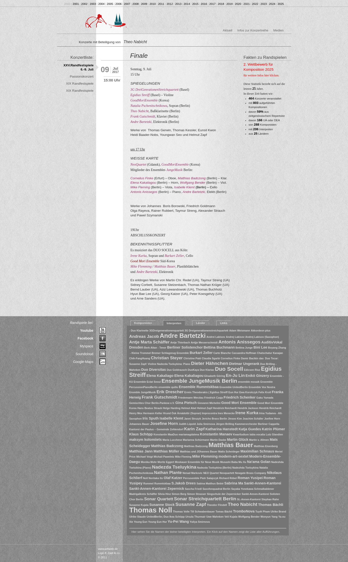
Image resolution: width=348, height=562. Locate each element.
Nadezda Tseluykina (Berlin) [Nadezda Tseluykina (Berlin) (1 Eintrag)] (214, 467)
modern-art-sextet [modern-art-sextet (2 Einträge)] (234, 456)
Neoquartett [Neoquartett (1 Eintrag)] (227, 473)
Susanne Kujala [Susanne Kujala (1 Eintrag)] (139, 504)
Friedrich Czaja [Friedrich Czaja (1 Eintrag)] (213, 397)
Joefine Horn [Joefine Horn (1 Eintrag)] (272, 418)
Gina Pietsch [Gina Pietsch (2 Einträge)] (186, 403)
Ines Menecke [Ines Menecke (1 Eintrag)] (226, 413)
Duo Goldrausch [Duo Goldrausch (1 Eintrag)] (177, 369)
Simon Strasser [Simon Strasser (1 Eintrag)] (196, 493)
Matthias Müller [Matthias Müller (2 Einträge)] (166, 451)
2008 (135, 3)
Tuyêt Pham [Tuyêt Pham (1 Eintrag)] (262, 511)
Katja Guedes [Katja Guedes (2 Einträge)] (250, 429)
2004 (101, 3)
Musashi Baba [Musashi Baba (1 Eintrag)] (229, 462)
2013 (178, 3)
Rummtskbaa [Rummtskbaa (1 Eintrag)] (162, 483)
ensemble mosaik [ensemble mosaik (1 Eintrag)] (249, 381)
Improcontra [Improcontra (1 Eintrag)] (209, 413)
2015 (195, 3)
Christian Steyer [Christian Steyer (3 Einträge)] (167, 358)
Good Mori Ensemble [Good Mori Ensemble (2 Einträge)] (239, 403)
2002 (84, 3)
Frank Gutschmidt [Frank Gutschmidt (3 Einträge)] (159, 397)
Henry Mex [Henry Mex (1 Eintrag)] (135, 413)
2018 (221, 3)
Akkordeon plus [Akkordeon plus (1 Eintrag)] (261, 330)
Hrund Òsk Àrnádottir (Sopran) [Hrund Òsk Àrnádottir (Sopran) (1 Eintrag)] (182, 413)
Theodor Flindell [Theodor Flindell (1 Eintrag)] (217, 504)
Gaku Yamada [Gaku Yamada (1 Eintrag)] (264, 397)
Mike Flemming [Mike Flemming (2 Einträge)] (205, 456)
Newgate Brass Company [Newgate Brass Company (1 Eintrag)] (250, 473)
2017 (212, 3)
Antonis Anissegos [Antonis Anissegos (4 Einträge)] (239, 341)
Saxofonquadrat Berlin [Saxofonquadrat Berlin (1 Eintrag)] (216, 488)
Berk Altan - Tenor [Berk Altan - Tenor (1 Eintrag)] (155, 347)
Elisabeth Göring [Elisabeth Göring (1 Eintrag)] (214, 375)
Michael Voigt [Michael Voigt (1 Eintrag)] (144, 456)
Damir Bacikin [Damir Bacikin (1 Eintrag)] (249, 358)
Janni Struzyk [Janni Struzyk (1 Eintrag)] (192, 418)
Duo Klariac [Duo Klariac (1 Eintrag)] (207, 369)
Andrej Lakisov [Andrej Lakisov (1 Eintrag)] (235, 336)
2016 (204, 3)
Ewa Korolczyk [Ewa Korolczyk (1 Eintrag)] (248, 392)
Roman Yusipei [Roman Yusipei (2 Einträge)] (250, 478)
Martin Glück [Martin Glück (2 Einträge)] (238, 440)
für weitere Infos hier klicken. (261, 75)
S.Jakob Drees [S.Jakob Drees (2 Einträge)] (183, 483)
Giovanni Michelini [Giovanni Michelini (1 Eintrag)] (209, 402)
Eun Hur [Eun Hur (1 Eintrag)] (234, 392)
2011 (161, 3)
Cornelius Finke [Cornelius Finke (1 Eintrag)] (230, 358)
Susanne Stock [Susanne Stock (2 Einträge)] (162, 505)
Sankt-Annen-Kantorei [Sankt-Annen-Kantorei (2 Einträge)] (262, 483)
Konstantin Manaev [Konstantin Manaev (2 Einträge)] (216, 434)
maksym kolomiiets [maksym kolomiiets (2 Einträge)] (145, 440)
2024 (272, 3)
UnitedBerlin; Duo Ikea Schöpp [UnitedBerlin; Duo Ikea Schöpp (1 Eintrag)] (166, 516)
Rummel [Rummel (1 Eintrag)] (148, 483)
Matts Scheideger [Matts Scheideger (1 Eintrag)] (229, 451)
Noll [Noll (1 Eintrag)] (145, 478)
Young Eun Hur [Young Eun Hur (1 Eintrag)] (157, 521)
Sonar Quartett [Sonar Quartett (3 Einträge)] (158, 499)
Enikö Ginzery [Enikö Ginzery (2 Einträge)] (257, 376)
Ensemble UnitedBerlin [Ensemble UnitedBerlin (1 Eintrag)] (233, 387)
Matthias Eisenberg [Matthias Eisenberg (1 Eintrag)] (266, 446)
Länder (200, 322)
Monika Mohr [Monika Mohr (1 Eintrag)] (149, 462)
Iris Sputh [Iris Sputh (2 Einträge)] (150, 418)
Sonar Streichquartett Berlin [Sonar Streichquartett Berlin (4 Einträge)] (205, 498)
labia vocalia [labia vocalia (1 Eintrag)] (257, 434)
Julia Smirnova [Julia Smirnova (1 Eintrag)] (206, 423)
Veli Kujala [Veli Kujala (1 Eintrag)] (230, 516)
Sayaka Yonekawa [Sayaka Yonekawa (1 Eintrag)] (242, 488)
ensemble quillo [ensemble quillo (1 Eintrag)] (168, 387)
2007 (127, 3)
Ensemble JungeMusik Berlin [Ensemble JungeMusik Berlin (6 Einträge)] (199, 381)
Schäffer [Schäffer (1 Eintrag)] (152, 493)
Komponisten (143, 322)
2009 (144, 3)
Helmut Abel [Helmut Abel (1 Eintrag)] (188, 408)
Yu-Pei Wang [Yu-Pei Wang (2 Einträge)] (178, 521)
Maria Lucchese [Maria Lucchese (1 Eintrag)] (172, 439)
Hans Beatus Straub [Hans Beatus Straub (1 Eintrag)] (149, 408)
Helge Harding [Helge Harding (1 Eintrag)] (171, 408)
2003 (93, 3)
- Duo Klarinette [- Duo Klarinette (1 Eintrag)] (139, 330)
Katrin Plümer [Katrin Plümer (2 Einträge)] (273, 429)
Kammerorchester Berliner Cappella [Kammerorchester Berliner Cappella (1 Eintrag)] (257, 423)
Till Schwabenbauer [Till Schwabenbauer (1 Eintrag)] (202, 511)
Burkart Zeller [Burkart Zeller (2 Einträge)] (201, 353)
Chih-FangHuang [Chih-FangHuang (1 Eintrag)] (139, 358)
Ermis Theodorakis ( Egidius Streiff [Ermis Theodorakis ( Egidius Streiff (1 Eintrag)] (206, 392)
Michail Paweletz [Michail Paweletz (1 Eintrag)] (164, 456)
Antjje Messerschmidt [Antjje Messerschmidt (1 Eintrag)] (204, 342)
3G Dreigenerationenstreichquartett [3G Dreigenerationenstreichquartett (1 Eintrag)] (206, 330)
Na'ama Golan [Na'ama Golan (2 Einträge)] (258, 462)
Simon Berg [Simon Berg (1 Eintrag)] (179, 493)
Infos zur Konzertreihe (252, 30)
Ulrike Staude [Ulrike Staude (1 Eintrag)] (137, 516)
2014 (187, 3)
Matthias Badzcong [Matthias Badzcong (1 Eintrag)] (196, 446)
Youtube (86, 330)
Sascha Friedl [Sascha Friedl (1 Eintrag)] (193, 488)
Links (223, 322)
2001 (76, 3)
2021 (246, 3)
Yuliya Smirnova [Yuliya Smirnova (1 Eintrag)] (200, 521)
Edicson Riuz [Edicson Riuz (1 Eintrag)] (252, 369)
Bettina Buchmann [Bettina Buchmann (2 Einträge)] (219, 347)
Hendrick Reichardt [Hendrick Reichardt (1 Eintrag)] (225, 408)
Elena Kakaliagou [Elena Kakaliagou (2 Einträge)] (189, 376)
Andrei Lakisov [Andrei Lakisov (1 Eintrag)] (216, 336)
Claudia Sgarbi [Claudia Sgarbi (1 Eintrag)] (211, 358)
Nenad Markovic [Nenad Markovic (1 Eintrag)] (192, 473)
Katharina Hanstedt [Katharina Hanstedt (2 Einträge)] (221, 429)
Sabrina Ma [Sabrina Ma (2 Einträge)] (233, 483)
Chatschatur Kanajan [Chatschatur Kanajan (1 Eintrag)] (270, 352)
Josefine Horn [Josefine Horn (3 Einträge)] (164, 423)
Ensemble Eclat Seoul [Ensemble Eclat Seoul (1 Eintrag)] (147, 381)
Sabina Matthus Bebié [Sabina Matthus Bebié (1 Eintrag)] (210, 483)
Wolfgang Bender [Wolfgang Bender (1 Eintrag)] (249, 516)
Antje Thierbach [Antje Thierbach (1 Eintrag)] (180, 342)
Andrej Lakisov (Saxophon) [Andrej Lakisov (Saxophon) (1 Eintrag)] (262, 336)
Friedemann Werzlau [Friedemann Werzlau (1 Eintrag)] (190, 397)
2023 (263, 3)
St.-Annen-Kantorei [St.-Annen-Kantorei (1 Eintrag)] (249, 499)
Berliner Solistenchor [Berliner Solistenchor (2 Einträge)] (185, 347)
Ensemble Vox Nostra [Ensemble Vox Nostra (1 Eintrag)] (262, 387)
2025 (281, 3)
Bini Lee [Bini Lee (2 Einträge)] (260, 347)
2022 (255, 3)
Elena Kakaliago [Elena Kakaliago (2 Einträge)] (159, 376)
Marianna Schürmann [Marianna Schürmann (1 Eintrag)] (196, 439)
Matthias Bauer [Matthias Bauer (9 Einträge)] (231, 445)
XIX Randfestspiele (80, 83)
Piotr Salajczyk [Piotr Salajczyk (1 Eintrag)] (209, 478)
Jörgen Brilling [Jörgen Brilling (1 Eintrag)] (225, 423)
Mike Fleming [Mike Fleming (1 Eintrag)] (183, 456)
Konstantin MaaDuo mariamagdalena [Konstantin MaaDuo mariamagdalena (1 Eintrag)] (176, 434)
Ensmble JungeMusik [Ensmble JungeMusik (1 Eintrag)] (142, 392)
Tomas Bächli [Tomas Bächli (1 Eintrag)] (224, 511)
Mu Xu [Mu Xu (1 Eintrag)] (242, 462)
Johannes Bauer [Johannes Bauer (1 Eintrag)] (139, 423)
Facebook (85, 338)
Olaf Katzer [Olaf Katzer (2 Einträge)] (173, 478)
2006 (118, 3)
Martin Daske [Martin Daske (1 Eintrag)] (218, 439)
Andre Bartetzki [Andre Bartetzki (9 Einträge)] (183, 335)
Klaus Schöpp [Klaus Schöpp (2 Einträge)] (141, 434)
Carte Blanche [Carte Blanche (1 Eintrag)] (222, 352)
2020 (238, 3)
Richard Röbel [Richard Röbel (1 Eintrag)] (228, 478)
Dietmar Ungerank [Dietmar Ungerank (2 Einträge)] (244, 364)
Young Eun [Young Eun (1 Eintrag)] (140, 521)
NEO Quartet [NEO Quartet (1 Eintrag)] (211, 473)
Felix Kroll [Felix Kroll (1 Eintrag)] (265, 392)
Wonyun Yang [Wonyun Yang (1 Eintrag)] (269, 516)
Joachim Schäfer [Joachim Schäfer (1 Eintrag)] (253, 418)
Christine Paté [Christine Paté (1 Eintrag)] (192, 358)
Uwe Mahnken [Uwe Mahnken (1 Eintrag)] (215, 516)
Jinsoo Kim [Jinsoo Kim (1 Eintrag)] (235, 418)
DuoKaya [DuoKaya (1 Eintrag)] (193, 369)
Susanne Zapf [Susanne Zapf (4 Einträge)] (190, 504)
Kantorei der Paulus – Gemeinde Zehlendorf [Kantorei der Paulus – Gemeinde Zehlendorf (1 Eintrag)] (156, 429)
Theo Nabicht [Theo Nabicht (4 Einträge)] (242, 504)
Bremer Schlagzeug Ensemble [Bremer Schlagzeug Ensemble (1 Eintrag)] (170, 352)
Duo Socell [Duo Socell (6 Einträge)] (229, 369)
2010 (152, 3)
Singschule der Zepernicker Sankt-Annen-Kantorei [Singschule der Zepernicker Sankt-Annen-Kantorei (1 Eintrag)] (238, 493)
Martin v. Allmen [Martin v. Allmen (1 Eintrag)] (259, 439)
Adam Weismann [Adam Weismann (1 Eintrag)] (239, 330)
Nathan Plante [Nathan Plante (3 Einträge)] (168, 472)
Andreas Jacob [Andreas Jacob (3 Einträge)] (144, 336)
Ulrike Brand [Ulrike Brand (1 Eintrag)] (278, 511)
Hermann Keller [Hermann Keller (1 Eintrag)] (152, 413)
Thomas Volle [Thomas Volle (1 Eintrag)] (181, 511)
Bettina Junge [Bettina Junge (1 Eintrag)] (244, 347)
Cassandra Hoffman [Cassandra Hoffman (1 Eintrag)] (244, 352)
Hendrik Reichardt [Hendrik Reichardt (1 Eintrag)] (270, 408)
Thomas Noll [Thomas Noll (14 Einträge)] (150, 510)
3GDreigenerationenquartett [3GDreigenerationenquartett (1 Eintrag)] (166, 330)
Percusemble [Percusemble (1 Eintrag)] (191, 478)
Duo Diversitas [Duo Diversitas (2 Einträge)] (153, 369)
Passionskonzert (81, 76)
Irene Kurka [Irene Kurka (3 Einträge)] (247, 413)
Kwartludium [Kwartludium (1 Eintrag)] (241, 434)
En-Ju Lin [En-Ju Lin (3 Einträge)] (235, 375)
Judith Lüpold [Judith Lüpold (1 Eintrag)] (187, 423)
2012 (170, 3)
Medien (278, 30)
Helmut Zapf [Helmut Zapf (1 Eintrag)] (204, 408)
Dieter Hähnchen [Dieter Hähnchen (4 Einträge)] (209, 363)
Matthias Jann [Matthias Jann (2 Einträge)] (141, 451)
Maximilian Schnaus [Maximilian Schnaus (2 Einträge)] (257, 451)
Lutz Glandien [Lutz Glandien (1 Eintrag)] (274, 434)
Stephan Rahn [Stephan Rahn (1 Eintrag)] (270, 499)
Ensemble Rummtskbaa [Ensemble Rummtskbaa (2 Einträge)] (199, 387)
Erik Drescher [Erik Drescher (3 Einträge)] (170, 392)
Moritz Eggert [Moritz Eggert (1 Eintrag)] (166, 462)
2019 (229, 3)
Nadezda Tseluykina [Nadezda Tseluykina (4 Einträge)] (174, 467)
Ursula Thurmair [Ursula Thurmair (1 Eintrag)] (196, 516)
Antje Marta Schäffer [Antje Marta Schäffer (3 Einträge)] (149, 342)
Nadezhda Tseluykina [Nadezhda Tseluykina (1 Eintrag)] (245, 467)
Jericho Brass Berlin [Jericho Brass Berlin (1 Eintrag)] (214, 418)
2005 (110, 3)
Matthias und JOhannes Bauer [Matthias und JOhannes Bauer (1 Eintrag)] (198, 451)
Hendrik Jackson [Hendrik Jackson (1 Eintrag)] (248, 408)
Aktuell (227, 30)
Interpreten (174, 323)
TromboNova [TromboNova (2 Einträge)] (243, 511)
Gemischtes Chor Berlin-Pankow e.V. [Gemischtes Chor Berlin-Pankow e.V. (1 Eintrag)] (152, 402)
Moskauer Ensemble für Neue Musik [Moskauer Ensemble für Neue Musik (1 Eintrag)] (197, 462)
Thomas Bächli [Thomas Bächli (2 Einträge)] (270, 505)
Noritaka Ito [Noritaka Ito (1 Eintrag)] (156, 478)
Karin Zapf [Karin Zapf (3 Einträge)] (194, 429)
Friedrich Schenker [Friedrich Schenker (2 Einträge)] (240, 397)
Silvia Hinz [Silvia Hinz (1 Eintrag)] (164, 493)
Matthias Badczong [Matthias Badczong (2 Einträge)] (167, 446)
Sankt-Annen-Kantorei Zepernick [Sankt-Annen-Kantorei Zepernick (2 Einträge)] (156, 489)
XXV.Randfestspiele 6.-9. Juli (78, 67)
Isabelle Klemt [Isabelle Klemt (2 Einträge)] (171, 418)
